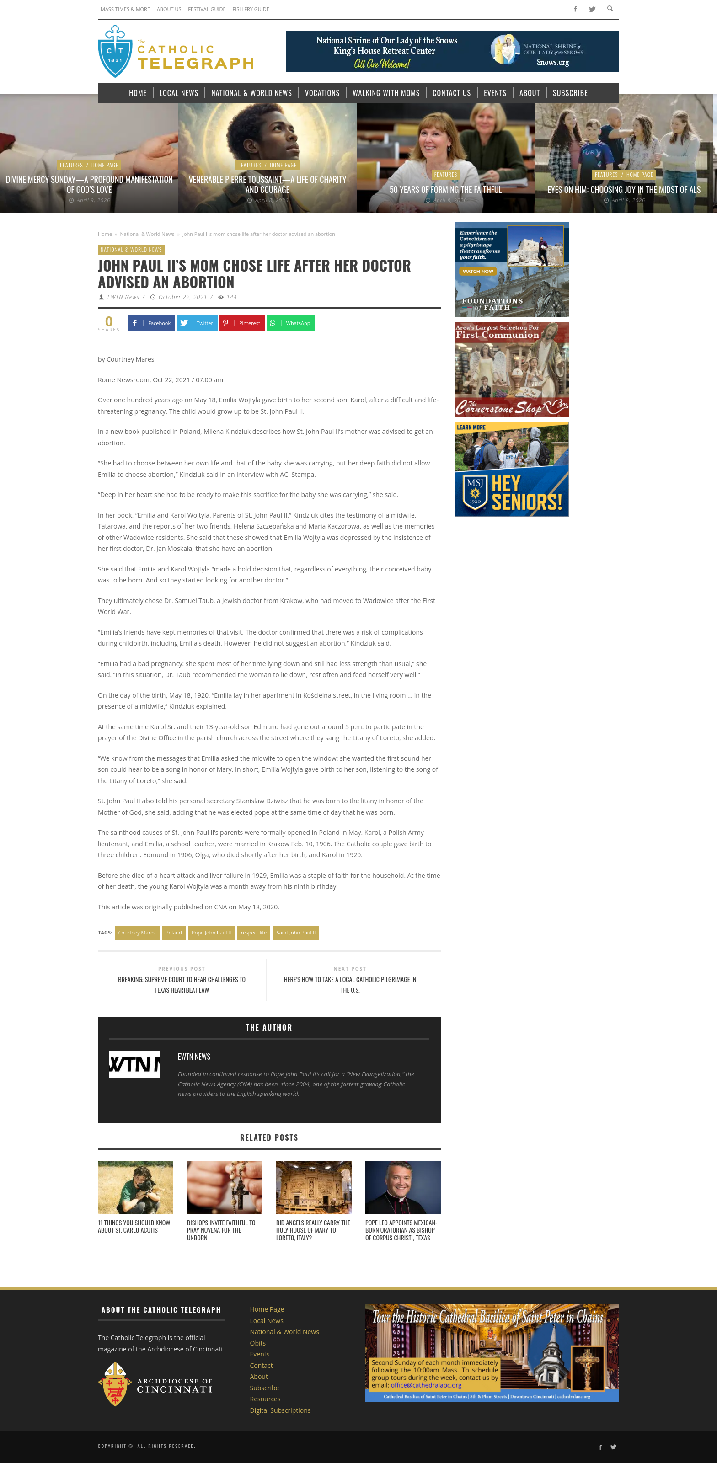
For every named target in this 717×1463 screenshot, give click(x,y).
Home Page (104, 165)
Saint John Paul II (296, 932)
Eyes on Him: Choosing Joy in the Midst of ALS (624, 189)
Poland (174, 932)
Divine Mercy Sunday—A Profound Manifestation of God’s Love (88, 184)
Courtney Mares (137, 932)
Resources (265, 1398)
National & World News (147, 233)
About (259, 1376)
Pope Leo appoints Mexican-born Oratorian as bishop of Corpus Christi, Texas (401, 1230)
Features (71, 165)
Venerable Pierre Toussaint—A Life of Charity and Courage (268, 184)
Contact (261, 1365)
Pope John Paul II (211, 932)
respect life (254, 932)
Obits (258, 1343)
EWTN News (123, 297)
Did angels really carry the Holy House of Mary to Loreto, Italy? (313, 1230)
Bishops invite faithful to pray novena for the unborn (221, 1230)
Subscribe (264, 1387)
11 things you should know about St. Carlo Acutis (134, 1226)
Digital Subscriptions (280, 1410)
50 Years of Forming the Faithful (446, 189)
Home (105, 233)
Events (260, 1354)
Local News (267, 1320)
